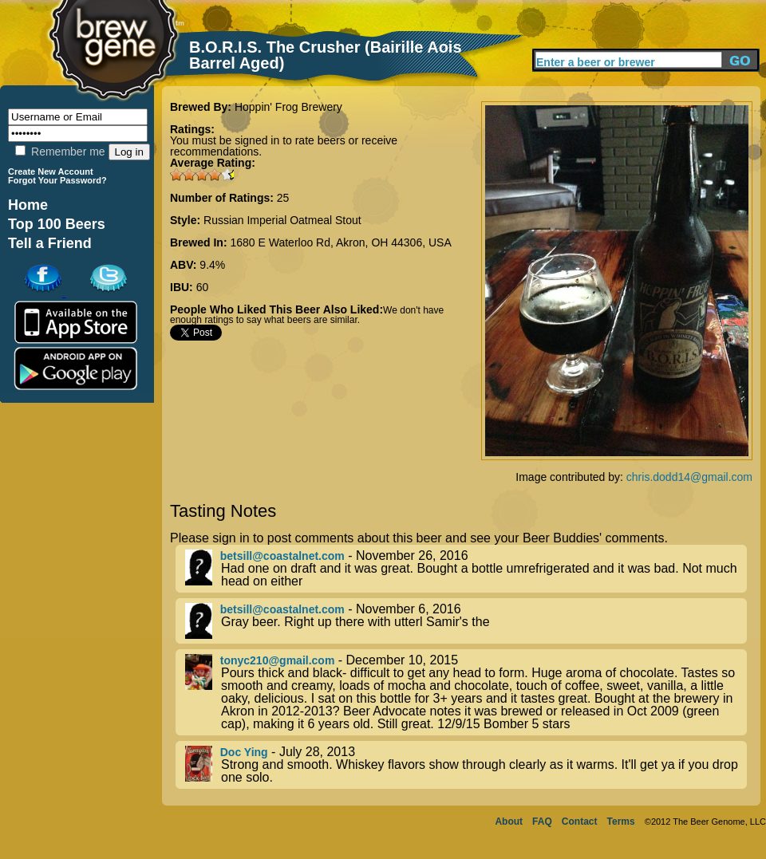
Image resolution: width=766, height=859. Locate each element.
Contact (580, 821)
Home (28, 205)
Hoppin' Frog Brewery (288, 106)
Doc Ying (244, 752)
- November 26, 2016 (466, 569)
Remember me (60, 151)
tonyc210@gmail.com (277, 660)
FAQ (542, 821)
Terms (621, 821)
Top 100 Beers (56, 224)
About (509, 821)
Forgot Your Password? (57, 180)
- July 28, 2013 (466, 765)
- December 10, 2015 (466, 692)
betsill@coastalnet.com (282, 556)
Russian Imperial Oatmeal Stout (282, 220)
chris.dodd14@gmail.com (689, 477)
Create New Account (50, 171)
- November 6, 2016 (466, 621)
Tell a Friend (50, 243)
